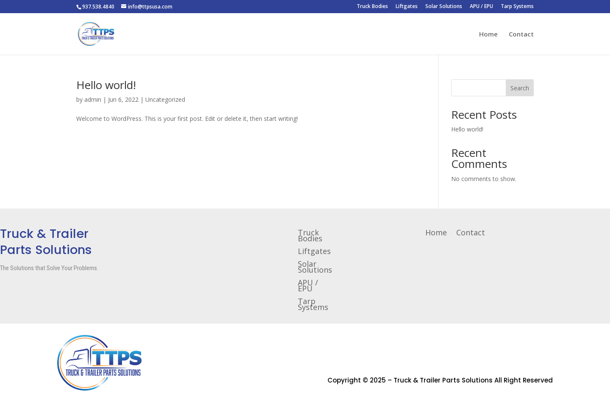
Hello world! (106, 84)
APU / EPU (481, 7)
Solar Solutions (443, 7)
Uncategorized (165, 99)
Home (488, 34)
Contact (521, 34)
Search (519, 88)
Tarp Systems (517, 7)
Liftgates (407, 7)
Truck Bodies (372, 7)
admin (92, 99)
